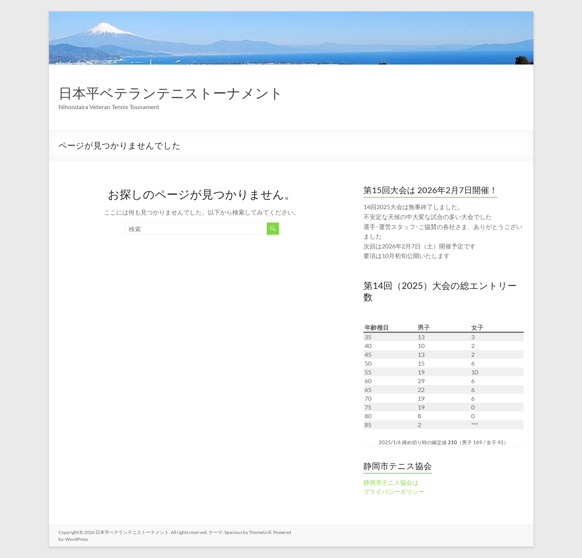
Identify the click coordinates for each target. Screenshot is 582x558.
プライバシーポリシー (394, 491)
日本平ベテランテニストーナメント (170, 92)
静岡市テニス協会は (390, 482)
